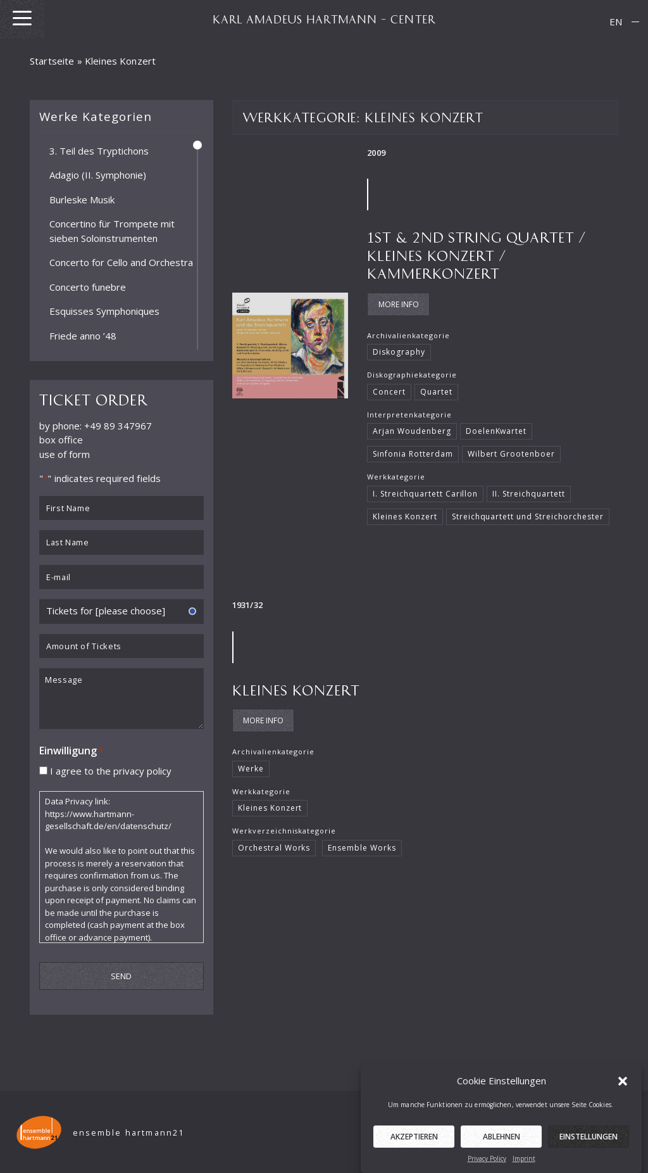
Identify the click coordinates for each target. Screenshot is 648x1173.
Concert (389, 391)
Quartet (436, 391)
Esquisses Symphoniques (104, 311)
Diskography (399, 351)
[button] (622, 1092)
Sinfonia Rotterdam (412, 453)
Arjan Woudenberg (412, 431)
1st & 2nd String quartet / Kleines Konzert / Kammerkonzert (476, 254)
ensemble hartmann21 (129, 1132)
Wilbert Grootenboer (511, 453)
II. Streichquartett (528, 493)
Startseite (52, 60)
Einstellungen (588, 1148)
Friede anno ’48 (82, 335)
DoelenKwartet (496, 431)
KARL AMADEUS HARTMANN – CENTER (324, 19)
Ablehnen (501, 1148)
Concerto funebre (87, 286)
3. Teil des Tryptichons (99, 150)
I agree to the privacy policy (110, 770)
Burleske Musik (82, 199)
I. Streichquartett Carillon (425, 493)
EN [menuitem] (615, 21)
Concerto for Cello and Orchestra (121, 262)
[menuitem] (616, 21)
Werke (251, 768)
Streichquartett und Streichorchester (528, 516)
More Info (398, 304)
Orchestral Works (274, 847)
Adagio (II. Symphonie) (97, 174)
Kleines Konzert (405, 516)
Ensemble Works (362, 847)
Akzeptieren (414, 1148)
